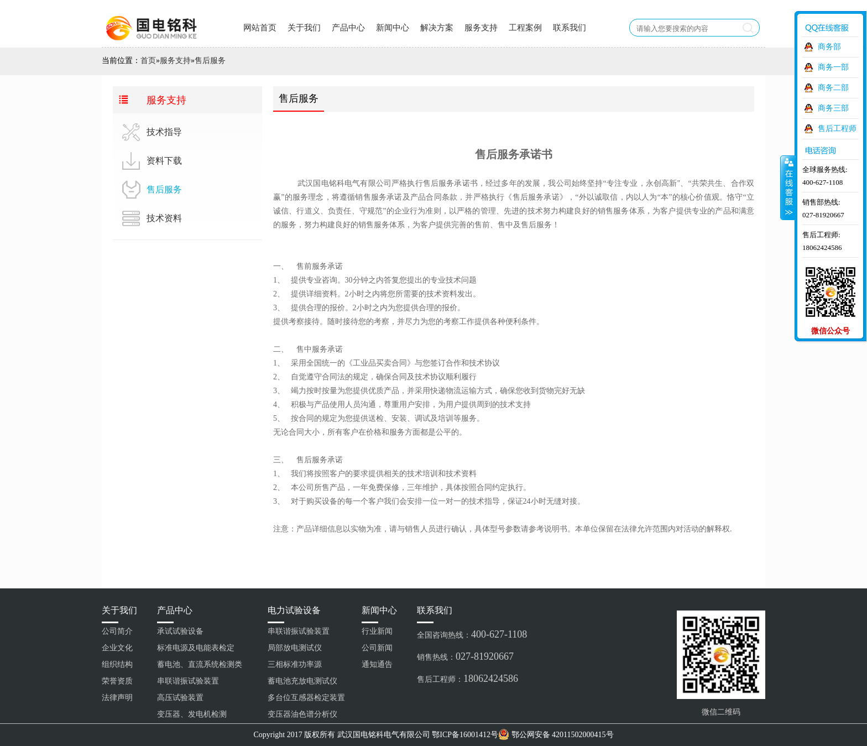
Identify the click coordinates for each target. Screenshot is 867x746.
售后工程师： (467, 678)
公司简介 (117, 631)
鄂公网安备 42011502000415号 (562, 735)
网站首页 (259, 27)
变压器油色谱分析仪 (302, 714)
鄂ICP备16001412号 (465, 735)
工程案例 (525, 27)
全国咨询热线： (472, 634)
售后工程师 (837, 128)
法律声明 (117, 697)
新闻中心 (392, 27)
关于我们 (304, 27)
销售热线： (465, 656)
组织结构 (117, 664)
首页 (148, 60)
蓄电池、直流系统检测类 (199, 664)
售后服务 (210, 60)
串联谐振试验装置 (188, 681)
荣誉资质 (117, 681)
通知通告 (377, 664)
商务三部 (833, 108)
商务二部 (833, 88)
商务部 (829, 47)
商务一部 (833, 67)
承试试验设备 (180, 631)
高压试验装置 (180, 697)
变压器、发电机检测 (192, 714)
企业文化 (117, 648)
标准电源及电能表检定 (195, 648)
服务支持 (481, 27)
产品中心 (348, 27)
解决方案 (436, 27)
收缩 (788, 187)
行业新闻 (377, 631)
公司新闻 (377, 648)
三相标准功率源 (295, 664)
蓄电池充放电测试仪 (302, 681)
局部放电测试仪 (295, 648)
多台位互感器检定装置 (306, 697)
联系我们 (569, 27)
